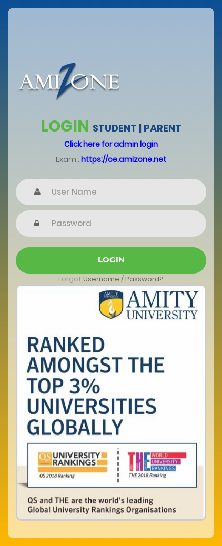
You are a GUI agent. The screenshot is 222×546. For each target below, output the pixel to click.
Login (111, 260)
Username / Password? (123, 279)
